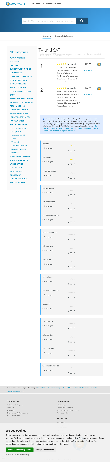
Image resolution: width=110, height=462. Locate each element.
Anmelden (10, 408)
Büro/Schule (16, 73)
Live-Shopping (16, 164)
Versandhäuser (17, 182)
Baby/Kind (14, 65)
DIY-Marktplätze (18, 84)
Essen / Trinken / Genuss (21, 99)
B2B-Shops (15, 62)
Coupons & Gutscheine (64, 36)
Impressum (9, 455)
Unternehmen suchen (52, 4)
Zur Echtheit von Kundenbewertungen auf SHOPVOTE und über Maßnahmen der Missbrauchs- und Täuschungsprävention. (71, 128)
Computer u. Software (21, 76)
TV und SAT (15, 142)
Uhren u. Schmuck (18, 179)
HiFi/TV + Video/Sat (18, 128)
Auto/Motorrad (17, 58)
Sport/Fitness (16, 171)
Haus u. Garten (17, 121)
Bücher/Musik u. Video (20, 69)
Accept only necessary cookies (20, 450)
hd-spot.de (72, 64)
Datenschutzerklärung (22, 455)
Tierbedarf (15, 175)
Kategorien (47, 36)
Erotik (13, 95)
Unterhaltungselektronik (19, 145)
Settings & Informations (45, 450)
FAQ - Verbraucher (13, 416)
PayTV (13, 138)
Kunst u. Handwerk (19, 160)
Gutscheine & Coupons (15, 405)
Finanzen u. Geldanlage (21, 102)
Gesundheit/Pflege (19, 113)
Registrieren (11, 410)
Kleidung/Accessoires (21, 157)
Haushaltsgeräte (18, 125)
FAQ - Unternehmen (63, 413)
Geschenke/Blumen (19, 110)
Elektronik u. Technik (20, 91)
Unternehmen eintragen (65, 408)
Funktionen (35, 4)
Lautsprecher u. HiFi (18, 135)
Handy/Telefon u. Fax (20, 117)
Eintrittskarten (18, 87)
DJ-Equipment (16, 132)
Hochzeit (14, 153)
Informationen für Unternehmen (68, 410)
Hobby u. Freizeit (18, 149)
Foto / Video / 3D (17, 106)
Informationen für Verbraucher (17, 413)
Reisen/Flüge (16, 168)
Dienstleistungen (18, 80)
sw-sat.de (71, 88)
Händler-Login (61, 405)
